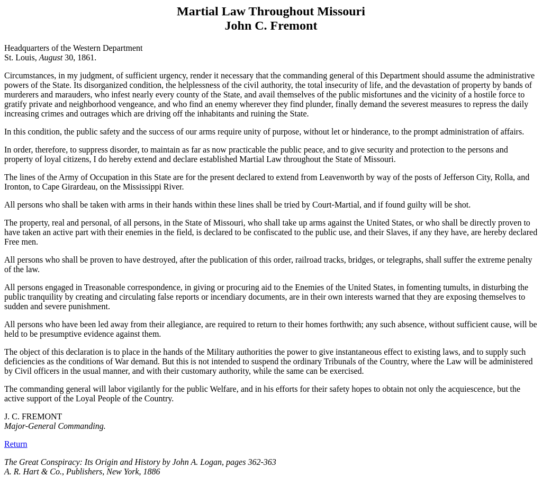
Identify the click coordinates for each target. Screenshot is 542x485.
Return (16, 443)
